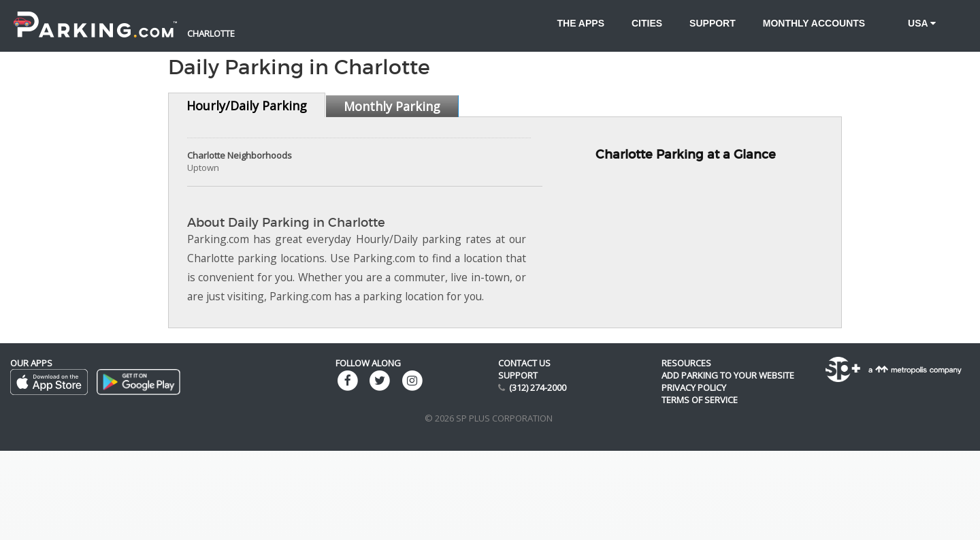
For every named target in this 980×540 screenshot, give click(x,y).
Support (712, 23)
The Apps (580, 23)
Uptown (203, 167)
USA (914, 23)
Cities (647, 23)
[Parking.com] (95, 17)
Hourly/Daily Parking (246, 105)
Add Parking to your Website (728, 375)
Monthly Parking (392, 106)
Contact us (524, 363)
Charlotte (211, 33)
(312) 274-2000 (537, 387)
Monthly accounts (814, 23)
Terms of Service (700, 400)
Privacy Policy (694, 387)
